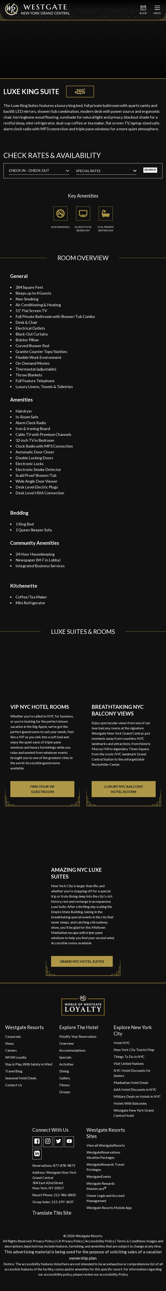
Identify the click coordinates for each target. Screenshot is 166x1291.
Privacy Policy (43, 1243)
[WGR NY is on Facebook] (37, 1145)
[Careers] (11, 1053)
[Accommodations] (72, 1053)
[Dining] (64, 1073)
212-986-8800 (65, 1197)
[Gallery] (64, 1080)
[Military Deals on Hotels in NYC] (137, 1099)
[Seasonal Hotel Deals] (20, 1080)
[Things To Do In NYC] (129, 1059)
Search (143, 171)
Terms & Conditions (131, 1243)
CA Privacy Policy (69, 1243)
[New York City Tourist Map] (134, 1052)
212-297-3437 (63, 1204)
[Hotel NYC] (122, 1045)
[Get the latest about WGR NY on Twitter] (58, 1145)
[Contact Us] (13, 1087)
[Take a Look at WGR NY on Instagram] (47, 1145)
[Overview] (66, 1046)
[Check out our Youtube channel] (69, 1145)
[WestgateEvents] (98, 1179)
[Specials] (65, 1059)
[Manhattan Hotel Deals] (131, 1085)
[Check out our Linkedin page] (37, 1157)
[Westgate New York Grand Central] (37, 14)
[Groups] (64, 1094)
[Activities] (66, 1066)
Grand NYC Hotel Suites (82, 964)
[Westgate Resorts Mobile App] (109, 1210)
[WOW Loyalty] (16, 1059)
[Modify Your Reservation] (77, 1039)
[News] (9, 1046)
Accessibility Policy (99, 1243)
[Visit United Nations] (129, 1066)
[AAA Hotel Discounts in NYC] (135, 1092)
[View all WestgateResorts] (105, 1148)
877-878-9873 (64, 1168)
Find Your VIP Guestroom (42, 791)
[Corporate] (13, 1039)
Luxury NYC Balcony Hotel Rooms (123, 791)
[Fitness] (64, 1087)
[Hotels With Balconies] (130, 1106)
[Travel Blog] (13, 1073)
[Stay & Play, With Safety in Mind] (28, 1066)
